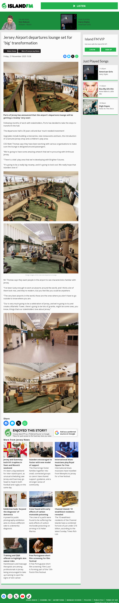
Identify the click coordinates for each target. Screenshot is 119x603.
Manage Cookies (74, 592)
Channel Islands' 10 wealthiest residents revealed (66, 495)
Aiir (116, 597)
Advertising (58, 592)
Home (5, 18)
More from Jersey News (31, 43)
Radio (24, 18)
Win (42, 18)
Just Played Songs (95, 53)
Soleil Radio (31, 592)
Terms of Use (112, 592)
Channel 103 (45, 592)
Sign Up (108, 42)
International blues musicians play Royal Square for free (66, 446)
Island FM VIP (95, 31)
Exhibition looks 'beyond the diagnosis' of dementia (15, 495)
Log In (92, 42)
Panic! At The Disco (106, 101)
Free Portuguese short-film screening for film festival (41, 542)
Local (34, 18)
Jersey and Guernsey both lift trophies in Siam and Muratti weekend (15, 448)
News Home (11, 43)
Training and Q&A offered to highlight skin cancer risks (15, 542)
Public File (99, 592)
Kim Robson (58, 8)
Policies (87, 592)
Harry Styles (98, 8)
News (15, 18)
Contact (52, 18)
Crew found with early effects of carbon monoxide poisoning (41, 495)
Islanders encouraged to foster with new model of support (41, 446)
